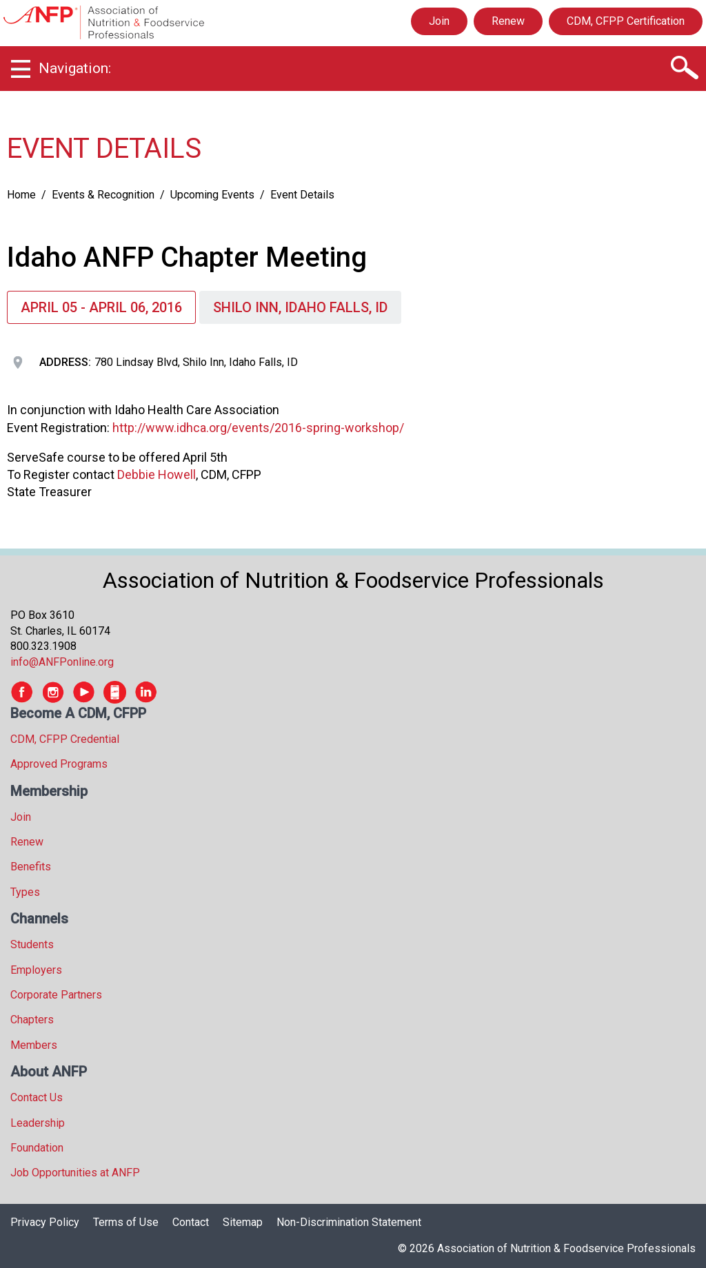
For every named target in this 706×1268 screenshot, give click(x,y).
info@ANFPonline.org (62, 661)
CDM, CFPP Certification (626, 21)
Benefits (30, 866)
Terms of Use (126, 1222)
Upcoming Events (212, 194)
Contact (190, 1222)
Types (25, 892)
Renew (508, 21)
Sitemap (243, 1222)
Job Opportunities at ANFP (75, 1172)
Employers (36, 969)
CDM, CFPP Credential (64, 739)
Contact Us (36, 1097)
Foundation (36, 1147)
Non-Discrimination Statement (348, 1222)
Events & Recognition (103, 194)
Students (32, 944)
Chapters (32, 1019)
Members (33, 1045)
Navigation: (75, 68)
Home (21, 194)
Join (439, 21)
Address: (65, 362)
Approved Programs (59, 763)
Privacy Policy (44, 1222)
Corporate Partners (56, 994)
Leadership (37, 1122)
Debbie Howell (156, 474)
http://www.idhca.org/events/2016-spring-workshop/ (258, 427)
